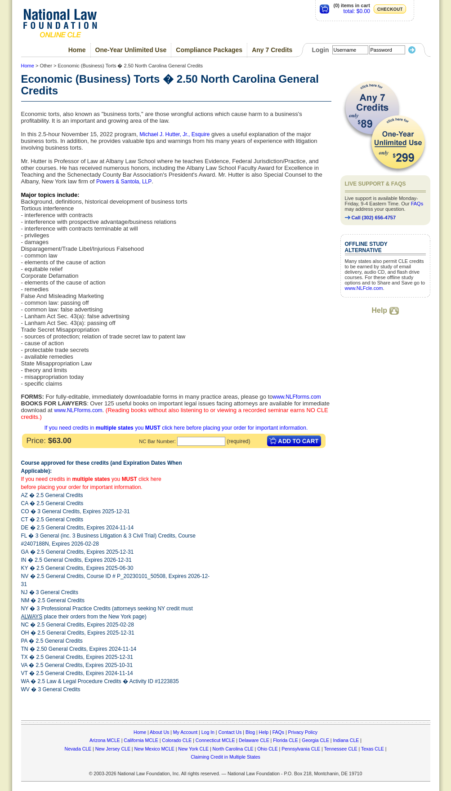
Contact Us (229, 732)
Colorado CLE (177, 740)
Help (384, 310)
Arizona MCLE (104, 740)
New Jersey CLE (112, 748)
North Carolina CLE (233, 748)
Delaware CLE (254, 740)
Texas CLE (372, 748)
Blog (250, 732)
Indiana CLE (346, 740)
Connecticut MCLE (215, 740)
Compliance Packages (209, 49)
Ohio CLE (267, 748)
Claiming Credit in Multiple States (225, 757)
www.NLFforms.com (296, 397)
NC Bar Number (156, 441)
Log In (207, 732)
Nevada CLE (78, 748)
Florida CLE (285, 740)
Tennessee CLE (340, 748)
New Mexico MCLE (154, 748)
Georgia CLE (315, 740)
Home (77, 49)
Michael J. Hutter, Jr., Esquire (174, 134)
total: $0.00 (356, 11)
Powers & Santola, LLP (124, 181)
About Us (159, 732)
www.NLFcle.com (364, 288)
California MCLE (141, 740)
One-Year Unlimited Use (131, 49)
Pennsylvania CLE (300, 748)
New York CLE (193, 748)
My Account (185, 732)
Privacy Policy (302, 732)
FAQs (417, 203)
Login (320, 49)
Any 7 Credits (272, 49)
